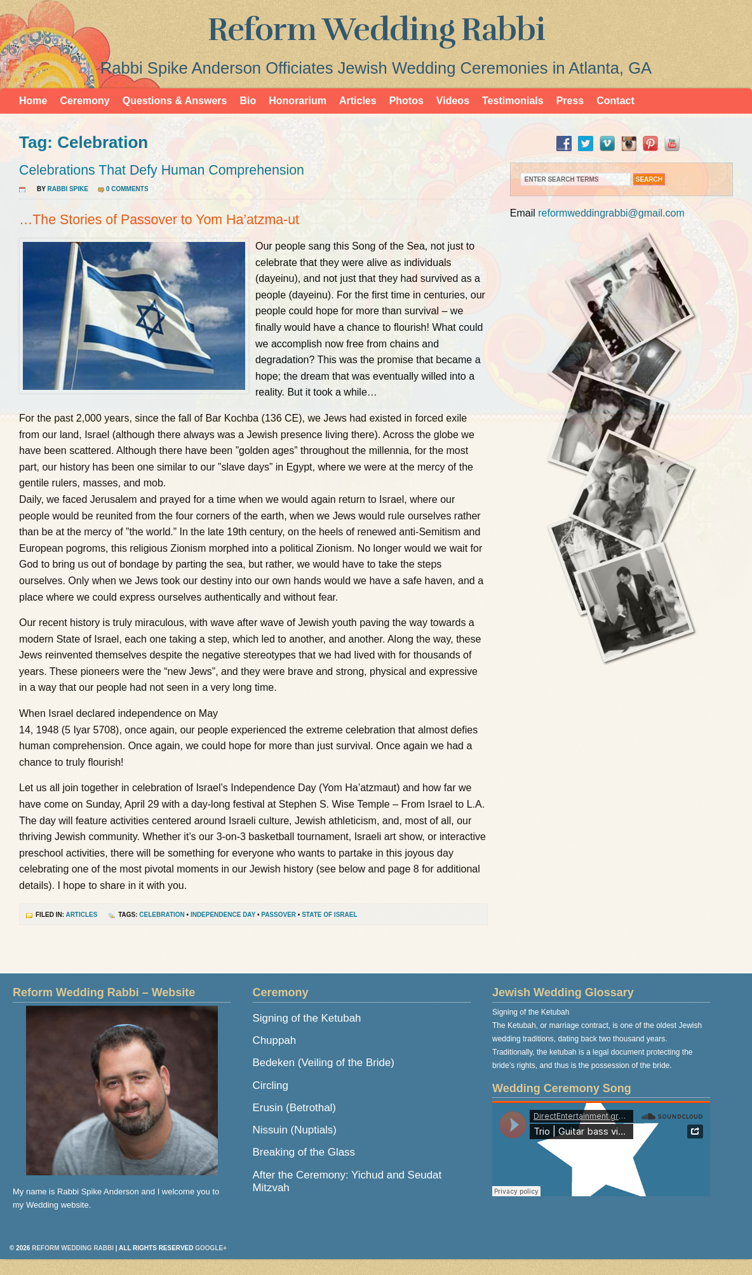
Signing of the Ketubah (307, 1018)
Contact (615, 100)
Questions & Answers (175, 100)
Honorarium (297, 100)
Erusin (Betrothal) (294, 1108)
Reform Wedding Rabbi (376, 30)
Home (33, 100)
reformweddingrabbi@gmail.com (611, 213)
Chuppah (275, 1040)
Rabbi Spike (68, 188)
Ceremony (84, 100)
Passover (278, 914)
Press (570, 100)
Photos (406, 100)
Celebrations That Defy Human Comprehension (161, 170)
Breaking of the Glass (304, 1152)
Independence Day (223, 914)
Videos (452, 100)
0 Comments (127, 188)
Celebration (161, 914)
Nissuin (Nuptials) (295, 1130)
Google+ (211, 1248)
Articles (358, 100)
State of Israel (329, 914)
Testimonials (513, 100)
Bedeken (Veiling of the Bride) (323, 1063)
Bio (247, 100)
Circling (270, 1085)
